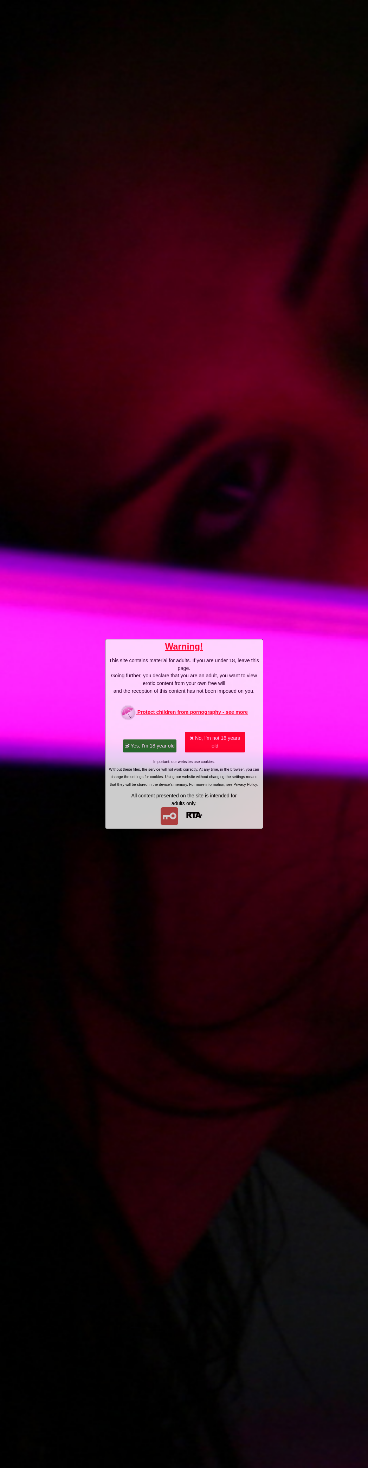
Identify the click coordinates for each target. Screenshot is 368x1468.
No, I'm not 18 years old (215, 742)
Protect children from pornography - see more (184, 712)
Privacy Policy (245, 784)
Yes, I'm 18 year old (150, 746)
